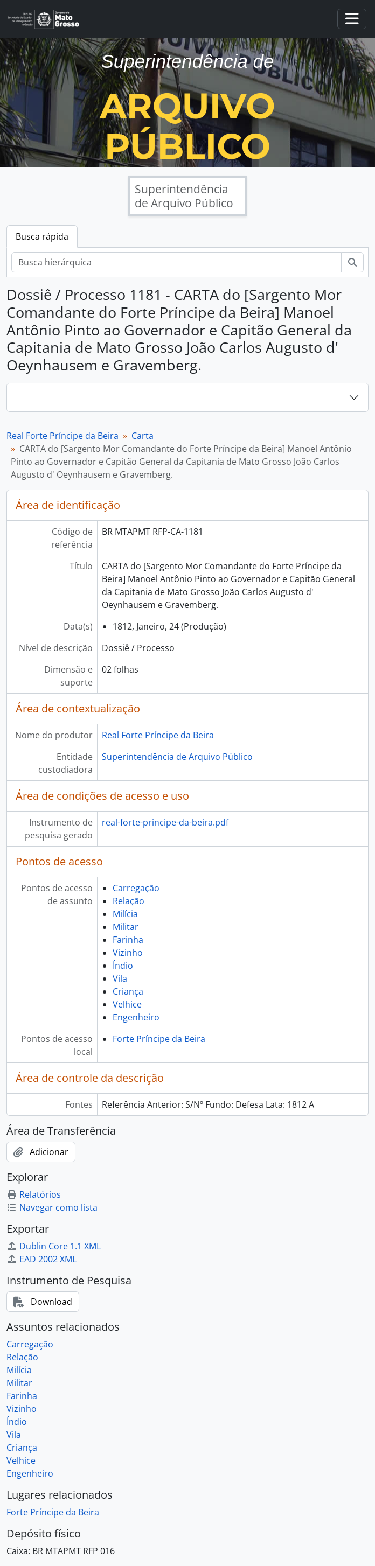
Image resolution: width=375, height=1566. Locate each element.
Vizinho (128, 953)
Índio (123, 965)
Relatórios (33, 1194)
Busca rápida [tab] (42, 236)
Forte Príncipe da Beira (159, 1039)
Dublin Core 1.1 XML (53, 1246)
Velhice (127, 1004)
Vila (120, 978)
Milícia (125, 914)
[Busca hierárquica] (176, 262)
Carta (142, 436)
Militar (125, 927)
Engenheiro (136, 1017)
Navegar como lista (52, 1207)
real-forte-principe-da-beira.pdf (165, 822)
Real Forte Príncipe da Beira (62, 436)
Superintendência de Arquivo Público (177, 757)
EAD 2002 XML (41, 1259)
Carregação (136, 888)
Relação (128, 901)
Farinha (128, 940)
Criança (128, 991)
